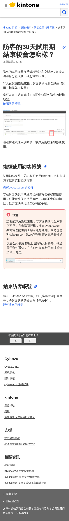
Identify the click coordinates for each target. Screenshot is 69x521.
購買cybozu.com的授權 (18, 187)
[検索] (64, 12)
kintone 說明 (10, 27)
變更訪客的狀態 (13, 304)
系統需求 (9, 372)
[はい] (16, 340)
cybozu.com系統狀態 (16, 384)
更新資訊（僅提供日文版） (19, 417)
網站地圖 (9, 465)
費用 (7, 411)
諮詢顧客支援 (12, 438)
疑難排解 (25, 27)
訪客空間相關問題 (44, 27)
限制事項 (9, 378)
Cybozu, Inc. (11, 366)
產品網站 (9, 405)
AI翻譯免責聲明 (63, 4)
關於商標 (11, 493)
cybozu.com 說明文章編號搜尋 (22, 476)
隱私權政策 (12, 501)
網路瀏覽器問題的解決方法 (19, 444)
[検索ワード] (32, 12)
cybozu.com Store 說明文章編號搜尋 (25, 482)
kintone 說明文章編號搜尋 (19, 471)
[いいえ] (30, 340)
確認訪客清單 (12, 103)
